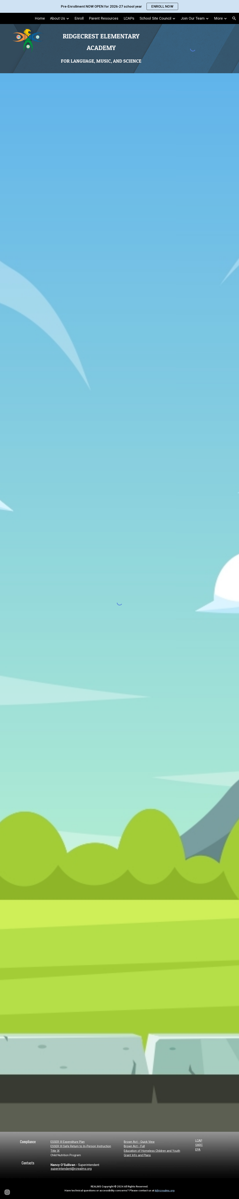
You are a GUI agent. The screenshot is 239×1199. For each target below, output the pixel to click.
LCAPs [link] (129, 18)
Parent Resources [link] (103, 18)
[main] (101, 48)
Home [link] (40, 18)
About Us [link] (57, 18)
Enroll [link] (79, 18)
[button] (234, 18)
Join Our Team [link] (193, 18)
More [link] (218, 18)
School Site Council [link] (155, 18)
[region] (119, 6)
